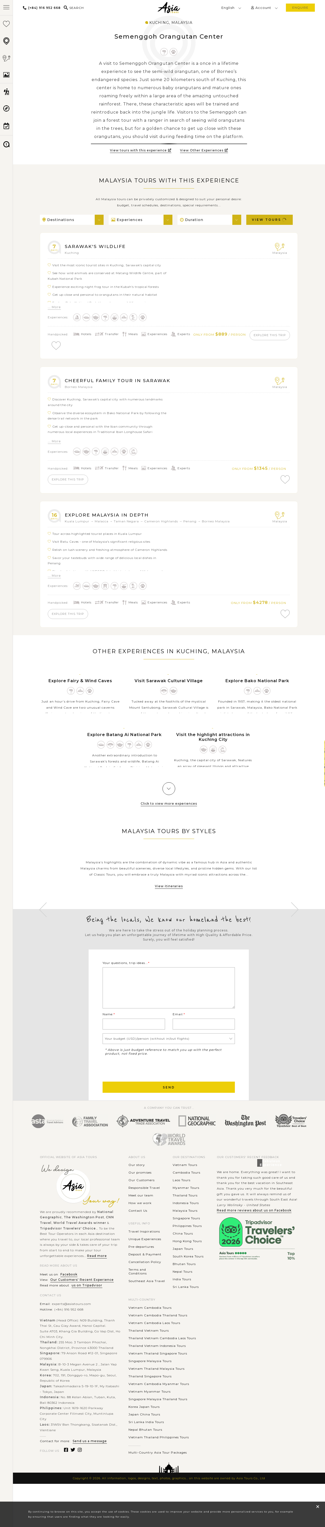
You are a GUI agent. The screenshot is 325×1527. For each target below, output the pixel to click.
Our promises (140, 1190)
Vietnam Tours (185, 1183)
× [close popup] (317, 1507)
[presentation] (141, 1086)
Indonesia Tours (186, 1221)
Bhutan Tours (184, 1282)
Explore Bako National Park (257, 686)
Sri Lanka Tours (186, 1305)
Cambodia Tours (186, 1190)
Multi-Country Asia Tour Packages (157, 1470)
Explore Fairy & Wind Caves (80, 686)
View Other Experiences (204, 150)
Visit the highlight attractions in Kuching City (213, 742)
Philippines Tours (187, 1244)
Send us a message (90, 1459)
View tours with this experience (140, 150)
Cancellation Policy (144, 1280)
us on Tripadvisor (87, 1303)
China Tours (183, 1251)
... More (54, 307)
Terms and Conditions (137, 1289)
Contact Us (137, 1228)
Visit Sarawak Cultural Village (169, 686)
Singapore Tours (186, 1236)
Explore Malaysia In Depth (110, 519)
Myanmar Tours (186, 1206)
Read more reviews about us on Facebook (254, 1228)
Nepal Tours (182, 1289)
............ (134, 1462)
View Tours (269, 220)
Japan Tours (183, 1267)
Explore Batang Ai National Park (124, 740)
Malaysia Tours (185, 1228)
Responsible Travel (144, 1206)
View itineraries (169, 892)
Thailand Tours (185, 1213)
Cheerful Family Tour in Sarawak (123, 382)
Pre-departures (141, 1264)
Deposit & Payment (144, 1272)
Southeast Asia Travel (146, 1299)
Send (169, 1105)
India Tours (182, 1297)
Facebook (68, 1292)
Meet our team (140, 1213)
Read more (97, 1273)
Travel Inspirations (144, 1249)
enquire (300, 7)
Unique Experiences (144, 1257)
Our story (136, 1183)
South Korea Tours (188, 1274)
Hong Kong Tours (187, 1259)
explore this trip (71, 345)
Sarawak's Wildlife (98, 246)
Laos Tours (181, 1198)
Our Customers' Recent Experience (82, 1298)
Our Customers (141, 1198)
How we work (140, 1221)
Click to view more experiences (169, 809)
